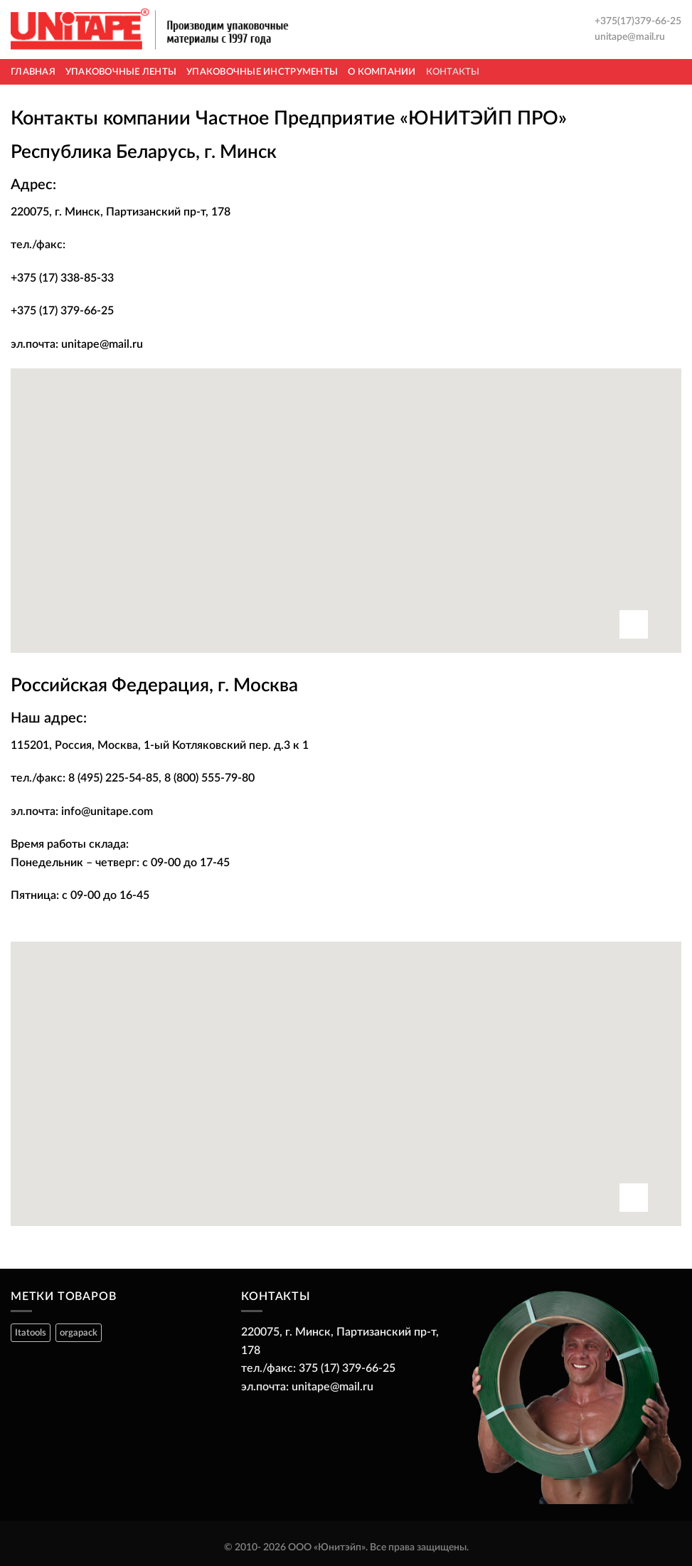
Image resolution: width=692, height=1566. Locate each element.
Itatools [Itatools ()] (30, 1332)
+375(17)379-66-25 (638, 21)
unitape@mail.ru (630, 37)
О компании (382, 72)
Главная (33, 72)
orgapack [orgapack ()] (78, 1332)
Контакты (453, 72)
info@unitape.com (107, 811)
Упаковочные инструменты (262, 72)
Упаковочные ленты (120, 72)
